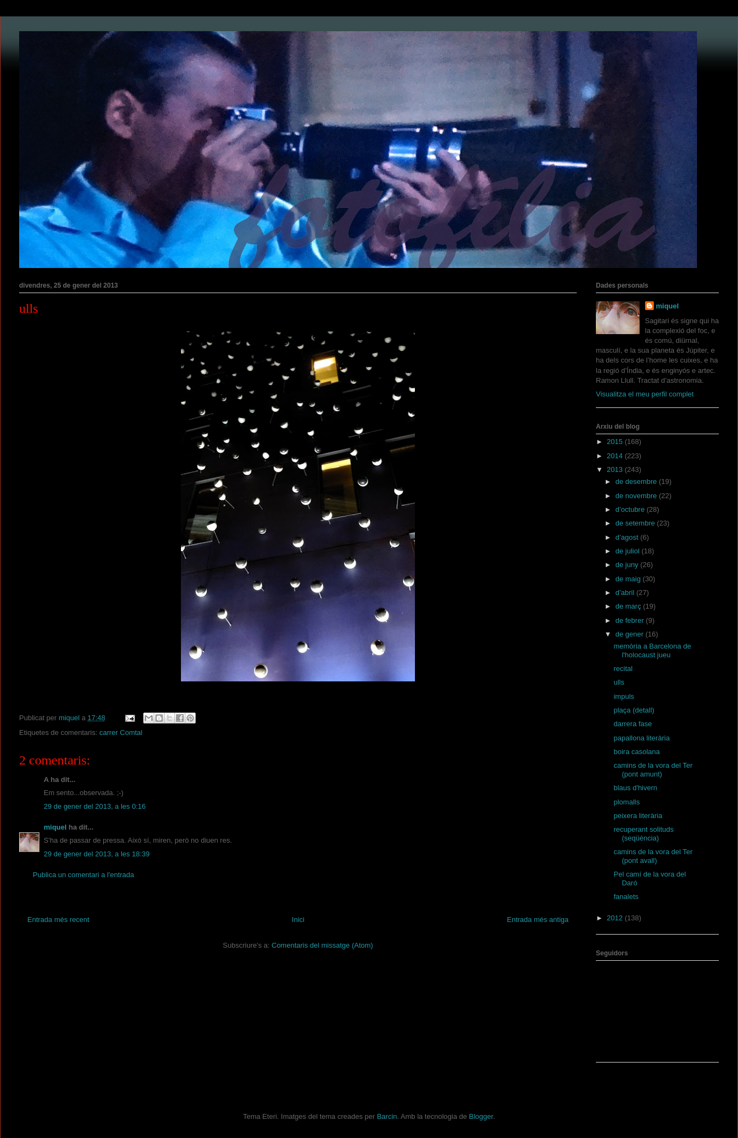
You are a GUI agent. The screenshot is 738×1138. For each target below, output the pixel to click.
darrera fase (632, 724)
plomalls (626, 802)
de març (629, 606)
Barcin (387, 1116)
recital (622, 668)
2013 (616, 469)
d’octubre (631, 509)
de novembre (637, 496)
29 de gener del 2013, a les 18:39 (97, 854)
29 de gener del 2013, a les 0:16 (94, 806)
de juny (628, 565)
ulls (618, 682)
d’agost (628, 537)
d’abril (626, 592)
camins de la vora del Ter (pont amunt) (652, 769)
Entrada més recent (58, 919)
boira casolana (636, 752)
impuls (623, 696)
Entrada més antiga (538, 919)
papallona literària (641, 738)
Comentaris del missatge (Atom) (322, 945)
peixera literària (637, 816)
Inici (298, 919)
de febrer (631, 620)
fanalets (626, 896)
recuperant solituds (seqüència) (643, 833)
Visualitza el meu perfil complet (645, 394)
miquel (55, 827)
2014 (616, 456)
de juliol (629, 551)
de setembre (636, 523)
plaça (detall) (633, 710)
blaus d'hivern (635, 788)
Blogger (481, 1116)
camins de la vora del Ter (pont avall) (652, 856)
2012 (616, 918)
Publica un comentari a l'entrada (83, 875)
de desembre (637, 481)
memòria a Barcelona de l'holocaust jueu (652, 650)
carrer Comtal (121, 732)
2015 (616, 441)
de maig (629, 579)
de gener (631, 634)
